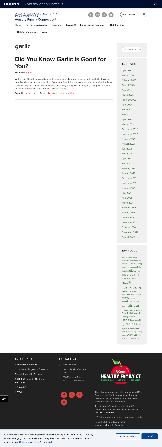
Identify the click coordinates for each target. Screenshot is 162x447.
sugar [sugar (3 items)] (124, 335)
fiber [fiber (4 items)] (124, 278)
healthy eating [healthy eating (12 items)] (131, 287)
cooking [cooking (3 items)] (139, 264)
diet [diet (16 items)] (132, 271)
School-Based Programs (93, 25)
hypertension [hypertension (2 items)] (131, 298)
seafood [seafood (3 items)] (135, 329)
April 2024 (127, 104)
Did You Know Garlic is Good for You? (60, 62)
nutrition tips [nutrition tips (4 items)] (127, 310)
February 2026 (129, 80)
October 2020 (129, 227)
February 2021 (129, 207)
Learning (56, 25)
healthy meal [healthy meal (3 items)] (132, 295)
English (109, 425)
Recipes (70, 25)
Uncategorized (32, 93)
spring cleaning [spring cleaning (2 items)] (137, 332)
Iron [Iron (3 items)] (123, 306)
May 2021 (126, 193)
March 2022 (128, 163)
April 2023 (127, 119)
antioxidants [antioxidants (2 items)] (134, 257)
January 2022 (128, 173)
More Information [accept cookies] (128, 436)
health (62, 93)
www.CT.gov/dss (105, 412)
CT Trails (19, 392)
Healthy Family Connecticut (35, 19)
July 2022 (127, 148)
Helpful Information (27, 32)
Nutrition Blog (117, 25)
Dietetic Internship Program (28, 374)
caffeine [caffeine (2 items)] (135, 260)
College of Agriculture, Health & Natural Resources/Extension (38, 15)
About (46, 32)
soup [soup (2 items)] (129, 332)
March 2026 (128, 75)
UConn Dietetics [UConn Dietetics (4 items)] (134, 335)
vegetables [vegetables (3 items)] (126, 338)
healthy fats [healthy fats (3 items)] (126, 291)
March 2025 (128, 95)
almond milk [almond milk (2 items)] (126, 257)
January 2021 (128, 212)
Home (18, 25)
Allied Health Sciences (26, 364)
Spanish (119, 425)
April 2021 (127, 197)
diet (49, 93)
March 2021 (127, 202)
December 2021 (129, 178)
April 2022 (127, 158)
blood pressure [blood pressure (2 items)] (127, 260)
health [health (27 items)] (127, 282)
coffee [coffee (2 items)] (133, 264)
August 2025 (128, 85)
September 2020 (130, 232)
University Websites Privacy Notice (36, 442)
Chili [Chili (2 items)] (129, 264)
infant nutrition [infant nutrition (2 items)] (134, 301)
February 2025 (129, 99)
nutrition (70, 93)
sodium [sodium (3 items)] (125, 332)
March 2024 (128, 109)
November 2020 (130, 222)
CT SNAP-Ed (21, 387)
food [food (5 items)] (129, 278)
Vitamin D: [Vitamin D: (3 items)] (135, 338)
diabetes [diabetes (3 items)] (125, 271)
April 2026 (127, 70)
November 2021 (129, 183)
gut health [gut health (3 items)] (136, 278)
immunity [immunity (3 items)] (125, 301)
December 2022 (130, 129)
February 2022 (129, 168)
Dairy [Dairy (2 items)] (139, 267)
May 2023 (127, 114)
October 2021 (128, 188)
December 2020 (130, 217)
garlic (55, 93)
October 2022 (129, 139)
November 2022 (130, 134)
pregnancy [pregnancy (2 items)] (132, 317)
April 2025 (127, 90)
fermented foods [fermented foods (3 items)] (132, 275)
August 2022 (128, 143)
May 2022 (127, 153)
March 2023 (128, 124)
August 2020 (128, 237)
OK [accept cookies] (149, 436)
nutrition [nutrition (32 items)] (132, 305)
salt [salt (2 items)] (131, 329)
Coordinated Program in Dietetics (31, 369)
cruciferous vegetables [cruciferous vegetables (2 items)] (129, 267)
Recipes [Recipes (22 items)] (130, 324)
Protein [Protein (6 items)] (125, 319)
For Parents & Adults (37, 25)
